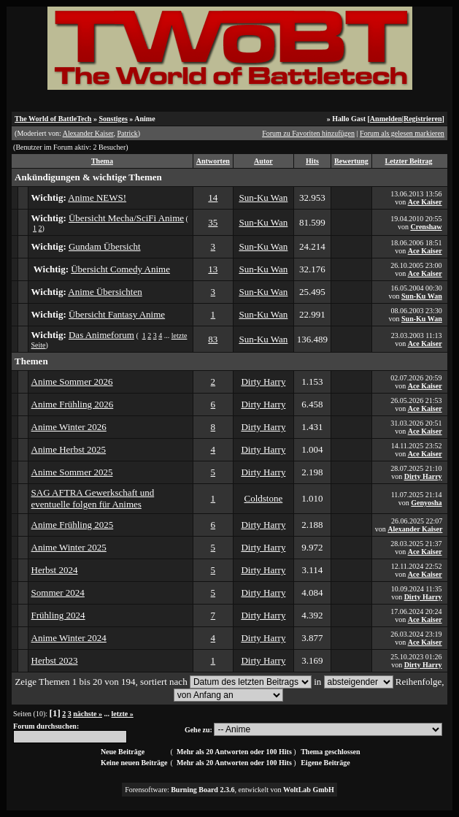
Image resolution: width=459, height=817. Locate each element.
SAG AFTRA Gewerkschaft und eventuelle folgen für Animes (93, 498)
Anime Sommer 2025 (72, 472)
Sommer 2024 (58, 592)
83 (212, 339)
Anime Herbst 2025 (69, 449)
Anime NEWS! (97, 197)
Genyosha (426, 503)
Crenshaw (425, 227)
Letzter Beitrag (409, 161)
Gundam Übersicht (105, 246)
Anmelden (386, 119)
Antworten (213, 161)
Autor (263, 161)
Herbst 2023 (54, 660)
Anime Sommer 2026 (72, 381)
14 (212, 197)
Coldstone (263, 498)
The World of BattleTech (53, 119)
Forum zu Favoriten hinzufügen (308, 133)
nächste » (87, 714)
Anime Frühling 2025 (72, 524)
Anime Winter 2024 (69, 637)
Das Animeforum (101, 334)
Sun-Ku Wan (263, 197)
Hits (312, 161)
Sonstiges (113, 119)
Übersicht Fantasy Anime (117, 314)
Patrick (127, 133)
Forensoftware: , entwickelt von (229, 790)
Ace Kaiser (425, 202)
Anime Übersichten (105, 291)
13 (212, 269)
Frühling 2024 (58, 615)
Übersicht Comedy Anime (120, 269)
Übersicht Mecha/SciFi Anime (126, 217)
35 (212, 222)
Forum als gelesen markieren (402, 133)
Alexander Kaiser (88, 133)
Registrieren (423, 119)
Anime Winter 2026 (69, 426)
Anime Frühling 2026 (72, 404)
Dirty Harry (263, 381)
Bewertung (351, 161)
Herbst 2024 (54, 569)
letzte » (122, 714)
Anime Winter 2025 (69, 547)
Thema (102, 161)
